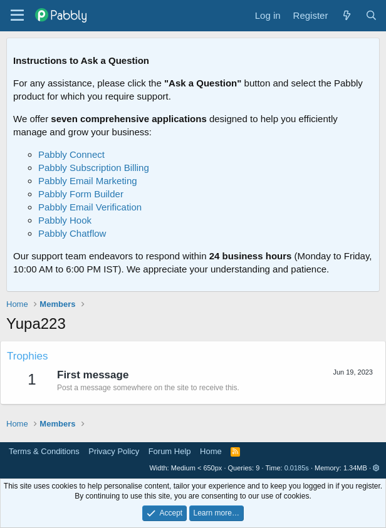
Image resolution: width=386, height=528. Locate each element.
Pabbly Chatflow (72, 233)
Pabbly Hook (64, 220)
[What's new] (346, 15)
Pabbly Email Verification (90, 207)
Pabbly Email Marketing (87, 180)
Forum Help (170, 451)
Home (211, 451)
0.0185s (296, 468)
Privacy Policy (113, 451)
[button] (376, 468)
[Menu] (17, 15)
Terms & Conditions (44, 451)
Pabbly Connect (71, 154)
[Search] (371, 15)
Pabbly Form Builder (80, 194)
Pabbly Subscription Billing (93, 167)
